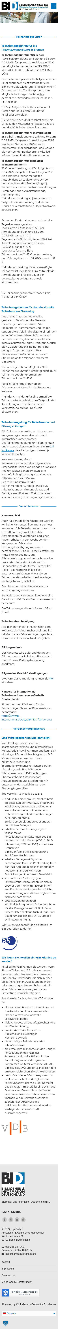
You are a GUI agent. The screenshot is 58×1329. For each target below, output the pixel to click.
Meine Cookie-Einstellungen (17, 1282)
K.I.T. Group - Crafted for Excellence (36, 1304)
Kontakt (6, 1262)
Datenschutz (8, 1275)
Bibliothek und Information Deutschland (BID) (26, 1201)
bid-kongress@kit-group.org (20, 1254)
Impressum (8, 1268)
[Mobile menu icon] (53, 6)
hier (51, 678)
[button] (5, 1323)
